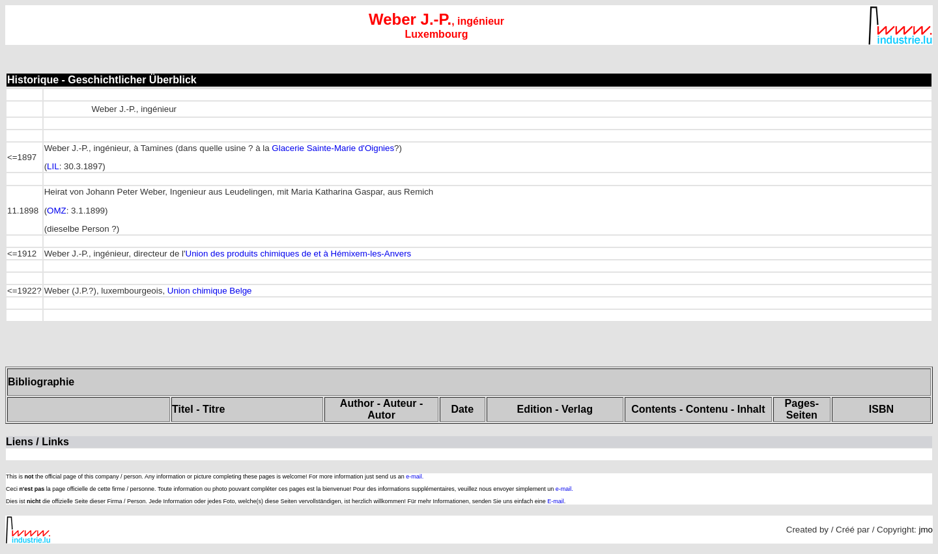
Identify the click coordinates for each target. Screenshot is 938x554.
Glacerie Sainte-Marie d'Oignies (333, 148)
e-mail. (414, 476)
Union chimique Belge (209, 291)
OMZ (56, 210)
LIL (53, 166)
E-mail (555, 501)
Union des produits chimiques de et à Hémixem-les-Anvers (299, 253)
